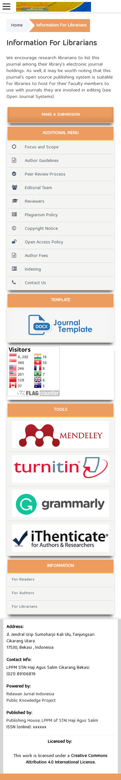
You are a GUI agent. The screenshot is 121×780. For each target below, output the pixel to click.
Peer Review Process (37, 174)
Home (17, 25)
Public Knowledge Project (31, 701)
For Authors (23, 593)
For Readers (23, 579)
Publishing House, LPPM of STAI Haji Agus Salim (52, 721)
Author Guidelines (34, 161)
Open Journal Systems (29, 97)
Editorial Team (30, 188)
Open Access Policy (36, 242)
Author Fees (28, 256)
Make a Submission (61, 115)
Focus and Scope (33, 147)
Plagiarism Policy (33, 215)
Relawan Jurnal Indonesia (30, 694)
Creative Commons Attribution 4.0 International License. (66, 759)
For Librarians (24, 607)
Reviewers (27, 202)
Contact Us (27, 283)
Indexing (25, 269)
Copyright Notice (33, 229)
